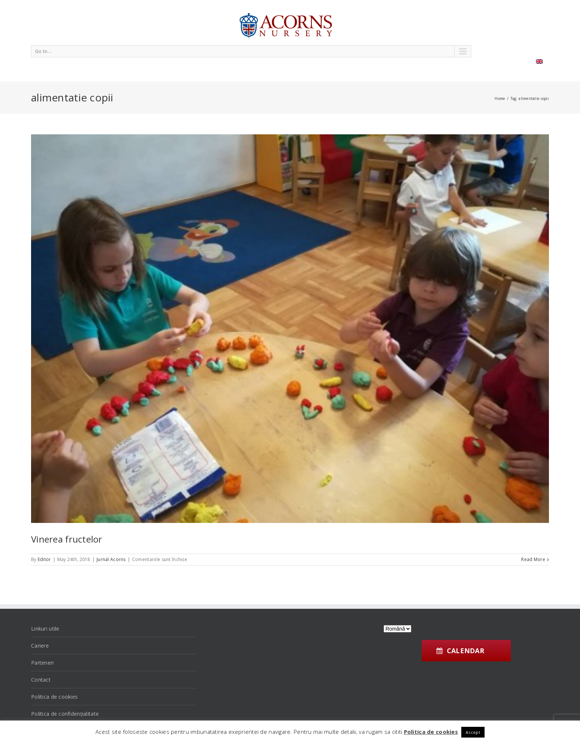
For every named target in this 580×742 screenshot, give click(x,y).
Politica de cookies (54, 696)
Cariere (40, 645)
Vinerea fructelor (66, 539)
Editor (44, 559)
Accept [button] (473, 732)
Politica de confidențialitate (65, 713)
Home (500, 98)
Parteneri (42, 662)
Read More (533, 559)
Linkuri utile (45, 628)
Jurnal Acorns (111, 559)
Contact (41, 679)
